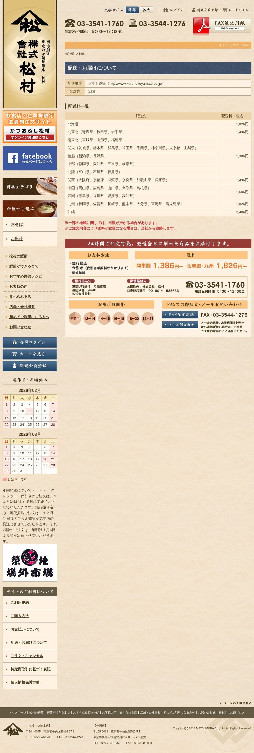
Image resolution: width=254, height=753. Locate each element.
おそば (17, 224)
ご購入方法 (20, 616)
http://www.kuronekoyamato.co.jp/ (135, 84)
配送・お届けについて (29, 643)
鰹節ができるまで (23, 266)
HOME (69, 54)
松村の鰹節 (18, 256)
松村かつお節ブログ (231, 712)
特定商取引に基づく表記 (31, 669)
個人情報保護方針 (25, 682)
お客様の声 (18, 287)
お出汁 (17, 238)
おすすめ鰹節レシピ (25, 276)
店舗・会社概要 (22, 307)
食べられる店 (20, 297)
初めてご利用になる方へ (29, 317)
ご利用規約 (20, 603)
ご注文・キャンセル (27, 656)
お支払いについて (25, 629)
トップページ (17, 712)
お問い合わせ (20, 327)
